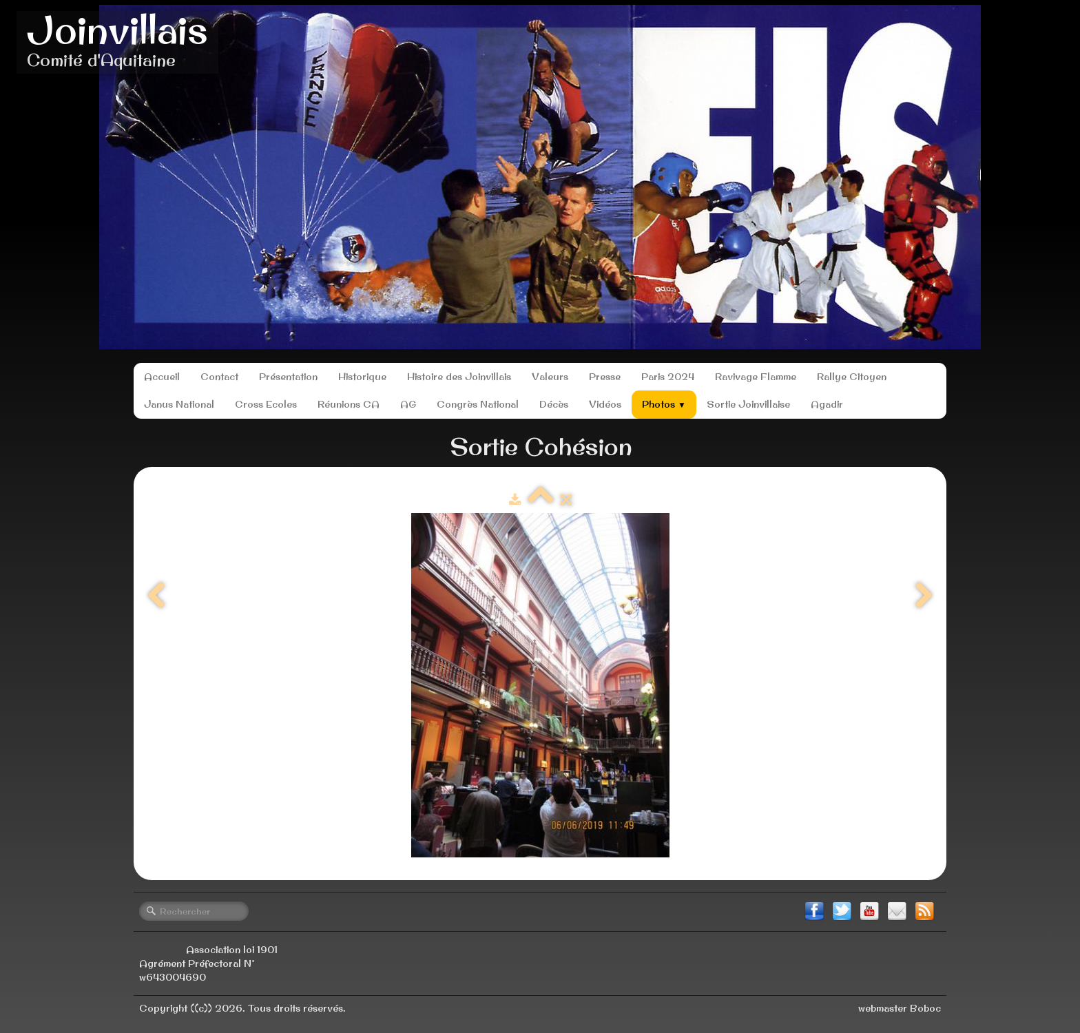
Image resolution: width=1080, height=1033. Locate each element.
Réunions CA (349, 404)
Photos (664, 404)
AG (408, 404)
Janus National (179, 404)
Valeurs (550, 377)
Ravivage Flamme (755, 377)
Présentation (288, 377)
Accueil (162, 377)
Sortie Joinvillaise (748, 404)
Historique (362, 377)
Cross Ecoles (266, 404)
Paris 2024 (667, 377)
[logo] (117, 42)
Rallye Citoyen (851, 377)
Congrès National (478, 404)
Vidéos (605, 404)
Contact (219, 377)
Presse (605, 377)
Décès (553, 404)
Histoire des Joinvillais (459, 377)
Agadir (827, 404)
